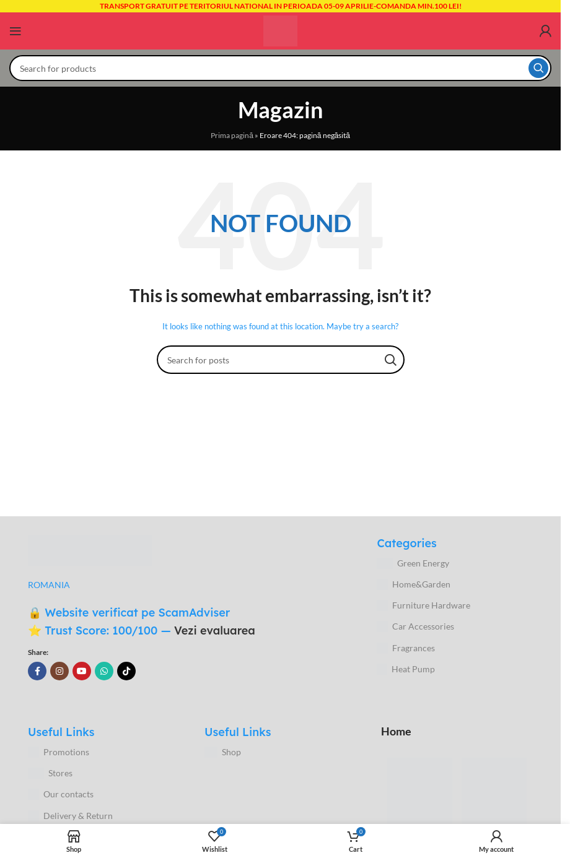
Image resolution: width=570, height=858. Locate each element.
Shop (222, 752)
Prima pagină (232, 135)
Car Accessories (415, 626)
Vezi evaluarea (214, 630)
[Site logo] (280, 30)
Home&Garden (413, 584)
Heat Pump (406, 669)
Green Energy (413, 563)
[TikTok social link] (126, 671)
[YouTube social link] (81, 671)
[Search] (280, 68)
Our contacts (61, 794)
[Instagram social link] (59, 671)
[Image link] (90, 549)
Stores (50, 773)
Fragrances (406, 648)
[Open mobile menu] (15, 31)
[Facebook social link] (37, 671)
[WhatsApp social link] (104, 671)
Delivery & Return (70, 815)
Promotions (58, 752)
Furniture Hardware (423, 605)
